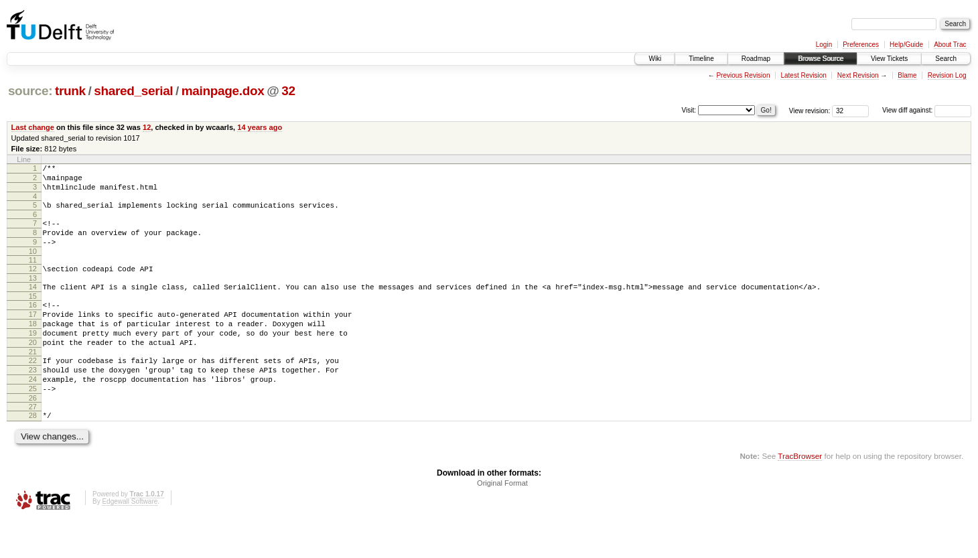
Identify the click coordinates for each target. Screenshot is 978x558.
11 (33, 274)
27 (33, 443)
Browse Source (820, 58)
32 (288, 91)
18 (33, 346)
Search (946, 58)
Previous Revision (743, 75)
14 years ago (259, 127)
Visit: (689, 109)
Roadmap (756, 58)
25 (33, 423)
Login (824, 44)
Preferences (861, 44)
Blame (907, 75)
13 (33, 294)
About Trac (950, 44)
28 (33, 451)
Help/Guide (906, 44)
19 (33, 357)
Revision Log (947, 75)
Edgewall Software (129, 539)
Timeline (701, 58)
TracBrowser (800, 494)
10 (33, 265)
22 (33, 389)
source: (30, 91)
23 (33, 400)
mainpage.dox (223, 91)
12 (147, 127)
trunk (70, 91)
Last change (32, 127)
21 (33, 380)
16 (33, 323)
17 (33, 334)
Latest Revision (803, 75)
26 (33, 434)
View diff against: (926, 110)
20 (33, 368)
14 (33, 303)
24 (33, 411)
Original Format (502, 521)
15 (33, 314)
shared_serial (133, 91)
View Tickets (889, 58)
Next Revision (858, 75)
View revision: (810, 110)
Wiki (654, 58)
